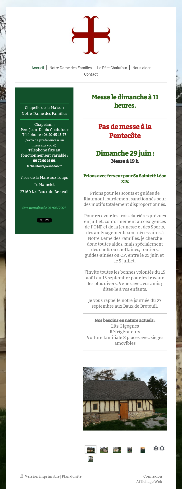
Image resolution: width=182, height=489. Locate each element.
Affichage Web (149, 481)
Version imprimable (40, 476)
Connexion (152, 476)
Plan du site (72, 476)
